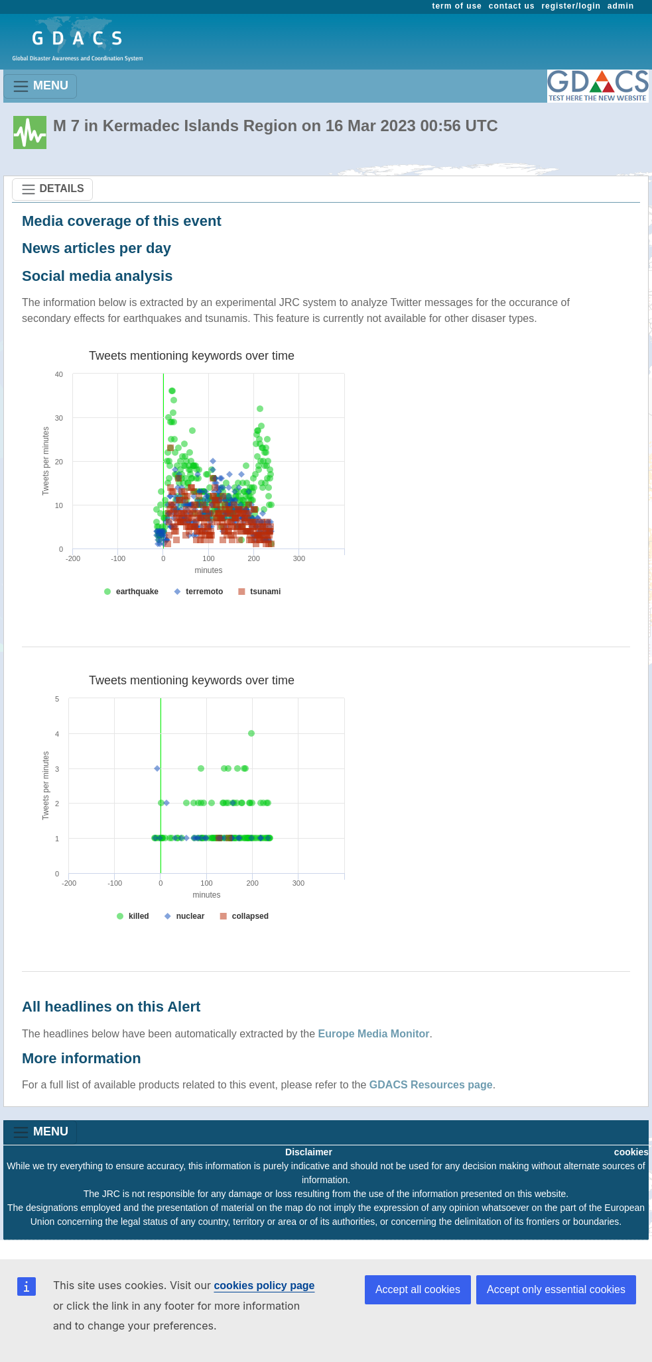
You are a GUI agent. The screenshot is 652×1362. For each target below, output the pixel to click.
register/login (570, 6)
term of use (457, 6)
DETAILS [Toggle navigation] (52, 189)
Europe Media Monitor (374, 1033)
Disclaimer (308, 1152)
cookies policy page (264, 1285)
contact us (512, 6)
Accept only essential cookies (556, 1289)
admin (621, 6)
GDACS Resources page (431, 1084)
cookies (631, 1152)
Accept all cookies (417, 1289)
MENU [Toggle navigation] (40, 86)
